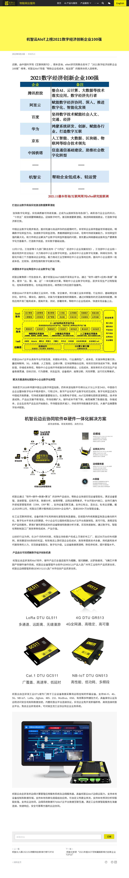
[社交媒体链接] (109, 3)
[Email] (112, 862)
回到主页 (16, 862)
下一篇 (69, 849)
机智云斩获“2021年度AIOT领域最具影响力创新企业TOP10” (91, 853)
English (120, 3)
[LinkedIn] (106, 862)
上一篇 (15, 849)
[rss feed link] (115, 862)
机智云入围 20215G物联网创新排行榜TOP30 (33, 852)
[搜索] (103, 3)
